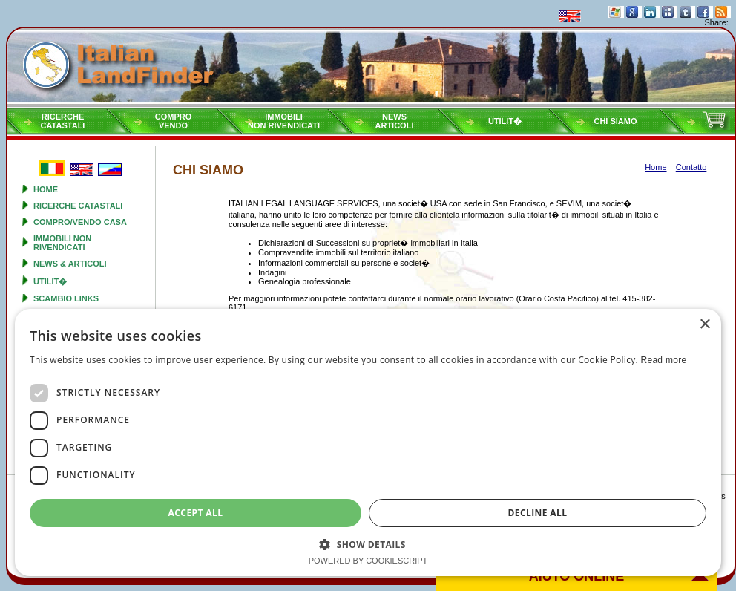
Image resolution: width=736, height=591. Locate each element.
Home (45, 189)
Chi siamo (615, 121)
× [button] (704, 324)
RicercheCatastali (63, 121)
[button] (368, 544)
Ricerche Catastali (77, 205)
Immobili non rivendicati (62, 243)
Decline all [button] (538, 512)
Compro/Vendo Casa (80, 222)
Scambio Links (66, 298)
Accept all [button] (195, 512)
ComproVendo (173, 121)
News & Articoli (70, 263)
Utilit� (505, 121)
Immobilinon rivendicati (284, 121)
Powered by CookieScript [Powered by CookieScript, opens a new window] (368, 560)
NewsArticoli (394, 121)
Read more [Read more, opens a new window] (663, 360)
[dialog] (368, 442)
